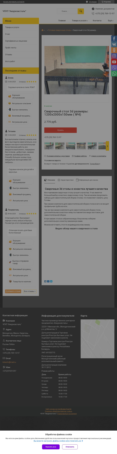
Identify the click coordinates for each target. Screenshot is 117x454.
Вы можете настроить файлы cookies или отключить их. (57, 441)
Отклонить (70, 447)
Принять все (50, 447)
